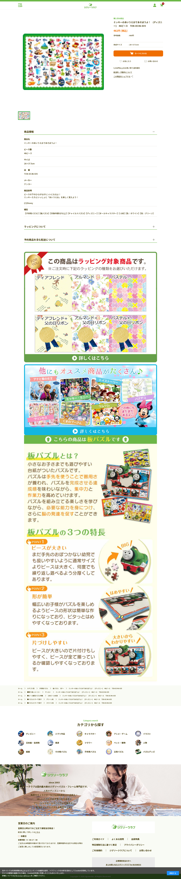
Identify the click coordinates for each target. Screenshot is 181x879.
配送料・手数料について (123, 72)
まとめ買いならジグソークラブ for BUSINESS (123, 864)
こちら (37, 832)
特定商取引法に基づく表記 (104, 844)
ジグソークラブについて (121, 850)
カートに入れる (141, 53)
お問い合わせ (153, 61)
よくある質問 (118, 839)
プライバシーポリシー (134, 844)
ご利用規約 (97, 850)
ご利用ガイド (98, 839)
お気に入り (127, 61)
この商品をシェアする (122, 76)
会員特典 (135, 839)
